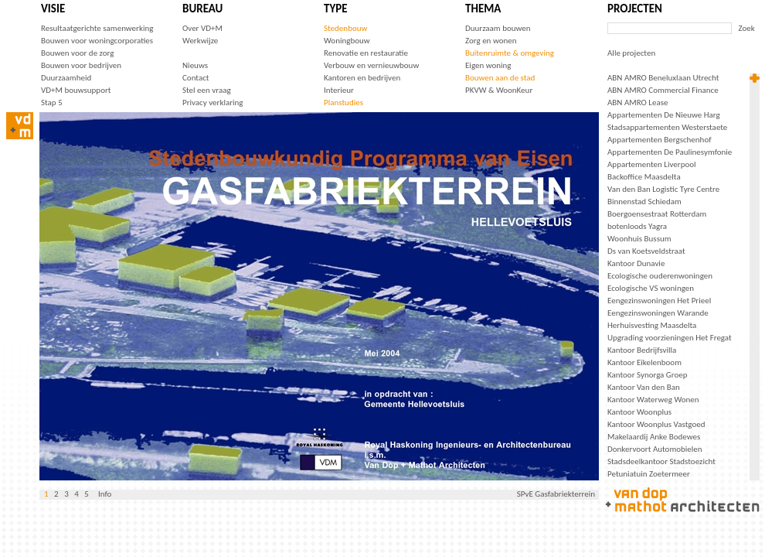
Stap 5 (52, 102)
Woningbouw (347, 41)
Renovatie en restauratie (366, 53)
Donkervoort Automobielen (654, 449)
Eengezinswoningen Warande (658, 313)
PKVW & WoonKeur (498, 90)
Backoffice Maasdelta (644, 177)
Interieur (339, 90)
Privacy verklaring (212, 102)
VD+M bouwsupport (75, 90)
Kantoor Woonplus (639, 412)
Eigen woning (488, 65)
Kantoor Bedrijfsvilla (641, 350)
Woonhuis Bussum (639, 239)
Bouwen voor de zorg (77, 53)
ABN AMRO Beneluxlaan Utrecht (663, 78)
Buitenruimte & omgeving (509, 53)
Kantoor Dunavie (636, 263)
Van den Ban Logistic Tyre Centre (663, 189)
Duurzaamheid (66, 78)
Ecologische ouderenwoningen (659, 276)
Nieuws (195, 65)
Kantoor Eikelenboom (644, 362)
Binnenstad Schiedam (644, 201)
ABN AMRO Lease (637, 102)
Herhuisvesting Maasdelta (651, 325)
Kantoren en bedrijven (362, 78)
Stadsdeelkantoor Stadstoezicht (661, 461)
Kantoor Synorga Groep (647, 375)
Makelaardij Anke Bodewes (653, 437)
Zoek (747, 28)
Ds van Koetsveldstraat (646, 251)
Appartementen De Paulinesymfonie (669, 152)
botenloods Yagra (637, 226)
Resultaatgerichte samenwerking (97, 28)
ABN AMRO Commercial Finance (663, 90)
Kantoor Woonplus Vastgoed (656, 424)
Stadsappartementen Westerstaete (667, 127)
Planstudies (343, 102)
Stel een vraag (206, 90)
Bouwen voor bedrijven (81, 65)
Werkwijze (200, 41)
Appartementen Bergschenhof (659, 140)
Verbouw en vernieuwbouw (371, 65)
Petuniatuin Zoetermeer (648, 474)
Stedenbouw (345, 28)
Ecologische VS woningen (650, 288)
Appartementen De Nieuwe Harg (663, 115)
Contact (195, 78)
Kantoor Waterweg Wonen (653, 400)
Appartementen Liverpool (651, 164)
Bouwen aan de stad (500, 78)
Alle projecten (631, 53)
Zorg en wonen (490, 41)
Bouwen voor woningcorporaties (97, 41)
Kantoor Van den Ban (643, 387)
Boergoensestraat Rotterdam (656, 214)
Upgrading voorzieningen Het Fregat (669, 338)
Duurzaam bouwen (498, 28)
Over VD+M (202, 28)
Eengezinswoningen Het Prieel (659, 301)
